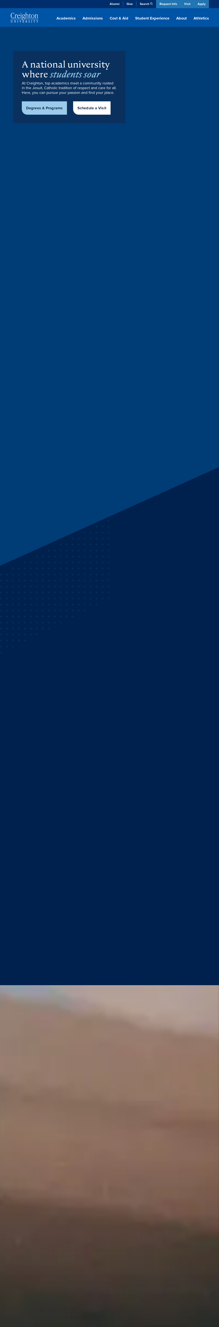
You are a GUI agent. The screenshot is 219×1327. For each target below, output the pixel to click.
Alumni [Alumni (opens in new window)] (115, 4)
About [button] (181, 18)
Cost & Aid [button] (119, 18)
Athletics (201, 18)
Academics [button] (66, 18)
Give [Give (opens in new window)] (130, 4)
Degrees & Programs (44, 108)
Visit (187, 4)
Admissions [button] (93, 18)
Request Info (168, 4)
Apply (202, 4)
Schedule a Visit (91, 108)
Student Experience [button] (152, 18)
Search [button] (144, 4)
